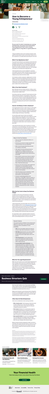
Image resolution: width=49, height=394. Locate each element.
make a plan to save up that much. (24, 133)
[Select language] (41, 1)
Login (46, 1)
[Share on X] (16, 27)
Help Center (17, 387)
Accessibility (23, 387)
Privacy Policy (37, 387)
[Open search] (38, 1)
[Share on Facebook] (13, 27)
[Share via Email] (19, 27)
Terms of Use (30, 387)
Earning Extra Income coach (30, 204)
